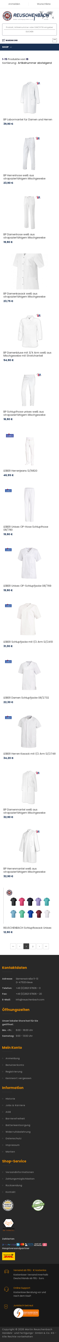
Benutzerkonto (15, 1065)
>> (46, 946)
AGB (8, 1112)
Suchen (29, 31)
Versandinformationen (20, 1172)
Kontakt (11, 1192)
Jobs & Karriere (15, 1105)
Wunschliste (44, 4)
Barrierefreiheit (15, 1118)
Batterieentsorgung (18, 1125)
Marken (10, 1151)
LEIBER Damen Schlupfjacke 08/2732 (26, 697)
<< (13, 946)
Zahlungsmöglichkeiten (20, 1178)
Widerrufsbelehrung (18, 1131)
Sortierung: (9, 63)
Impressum (13, 1145)
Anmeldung (13, 1058)
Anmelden (14, 4)
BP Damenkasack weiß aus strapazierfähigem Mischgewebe (24, 295)
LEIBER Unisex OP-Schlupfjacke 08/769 (27, 586)
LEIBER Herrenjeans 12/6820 (20, 470)
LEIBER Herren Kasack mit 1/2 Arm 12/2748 (29, 753)
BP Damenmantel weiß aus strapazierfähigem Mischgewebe (24, 811)
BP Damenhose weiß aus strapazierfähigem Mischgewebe (24, 236)
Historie (10, 1098)
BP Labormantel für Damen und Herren (27, 119)
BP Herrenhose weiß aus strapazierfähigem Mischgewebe (24, 177)
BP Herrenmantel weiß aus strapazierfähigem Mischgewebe (24, 870)
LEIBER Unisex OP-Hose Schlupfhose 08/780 (25, 528)
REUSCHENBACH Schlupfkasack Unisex (27, 928)
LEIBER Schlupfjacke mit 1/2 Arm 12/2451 (28, 642)
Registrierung (14, 1071)
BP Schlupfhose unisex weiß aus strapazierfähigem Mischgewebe (24, 413)
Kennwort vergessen (18, 1078)
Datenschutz (14, 1138)
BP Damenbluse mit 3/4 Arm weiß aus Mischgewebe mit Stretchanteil (27, 354)
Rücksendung (14, 1185)
